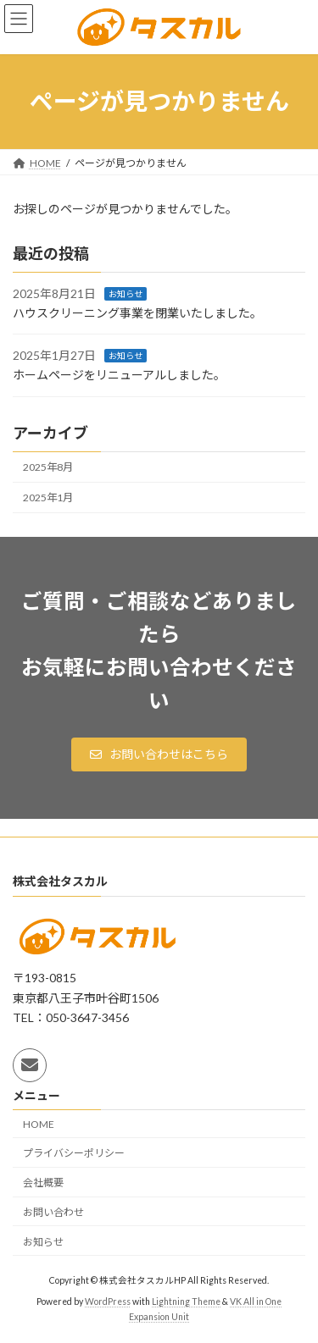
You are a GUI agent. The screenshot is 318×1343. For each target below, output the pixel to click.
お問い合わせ (53, 1212)
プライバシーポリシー (74, 1153)
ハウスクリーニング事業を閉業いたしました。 (137, 313)
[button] (159, 754)
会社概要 (43, 1182)
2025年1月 (48, 497)
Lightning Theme (186, 1301)
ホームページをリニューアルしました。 (119, 375)
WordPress (108, 1301)
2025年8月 (48, 467)
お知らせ (125, 294)
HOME (38, 1124)
